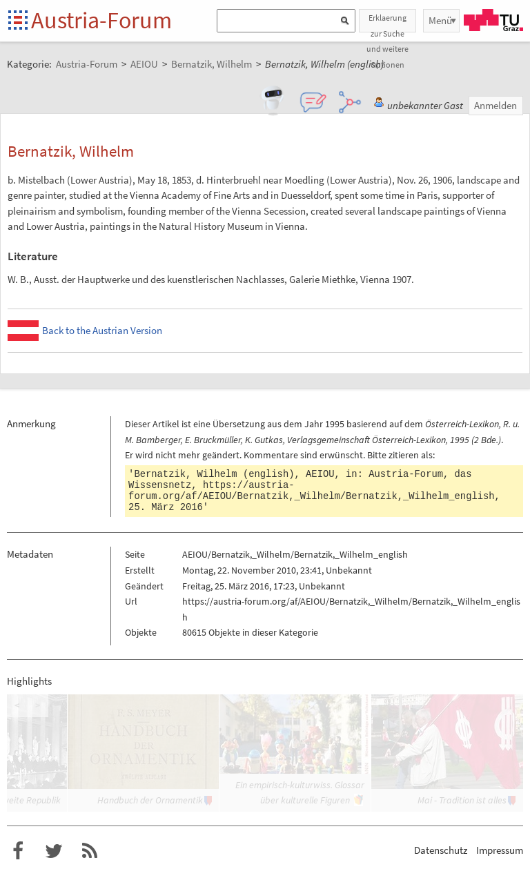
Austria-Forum (101, 20)
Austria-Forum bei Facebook (18, 851)
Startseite (19, 21)
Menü (440, 20)
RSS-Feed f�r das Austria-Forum (90, 851)
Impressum (499, 850)
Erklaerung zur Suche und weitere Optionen (387, 22)
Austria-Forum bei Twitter (54, 851)
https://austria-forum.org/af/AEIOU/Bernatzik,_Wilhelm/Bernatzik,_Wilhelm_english (311, 491)
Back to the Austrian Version (102, 330)
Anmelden (495, 105)
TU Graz (493, 20)
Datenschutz (440, 850)
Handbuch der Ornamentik (150, 800)
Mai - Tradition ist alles (462, 800)
